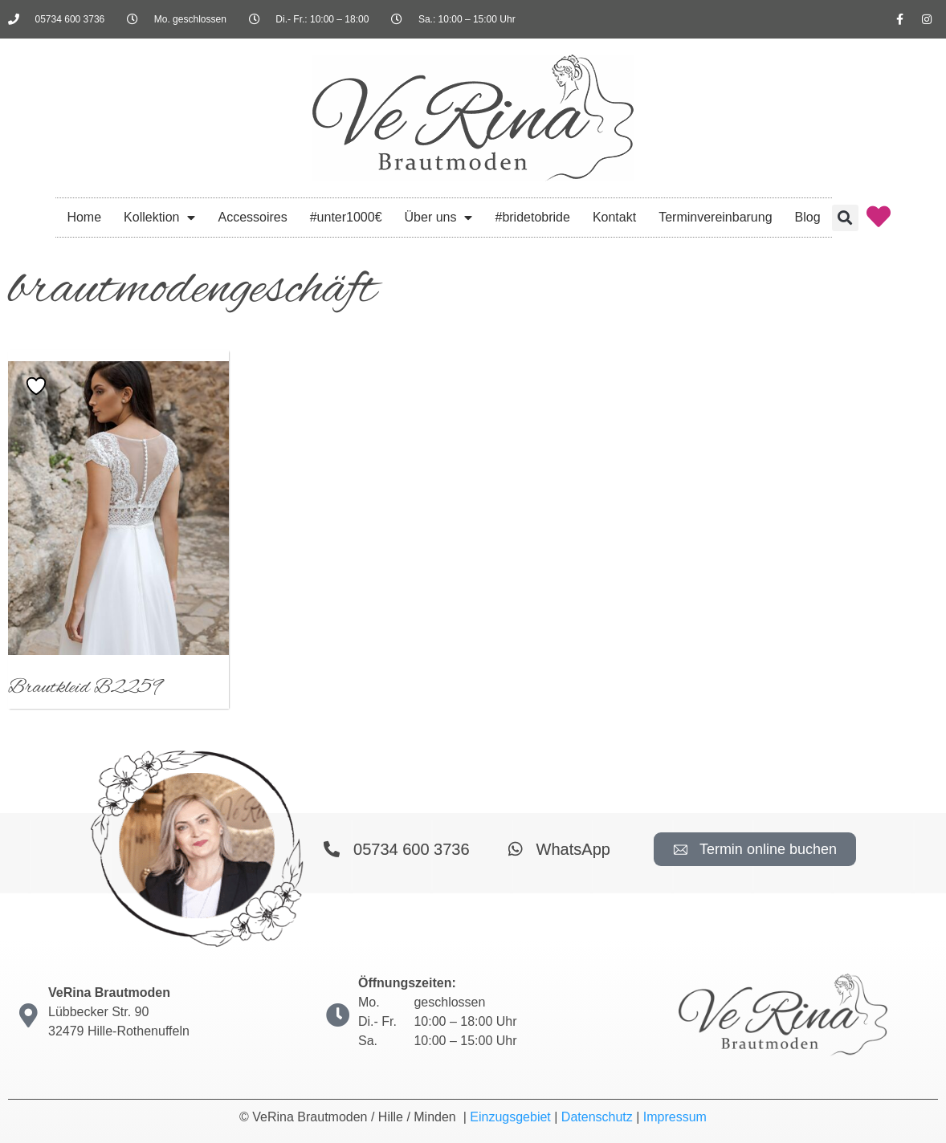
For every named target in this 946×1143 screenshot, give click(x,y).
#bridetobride (532, 217)
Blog (808, 217)
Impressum (675, 1117)
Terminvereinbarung (715, 217)
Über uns (439, 217)
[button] (845, 218)
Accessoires (252, 217)
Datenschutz (597, 1117)
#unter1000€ (346, 217)
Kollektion (159, 217)
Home (84, 217)
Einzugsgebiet (510, 1117)
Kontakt (614, 217)
